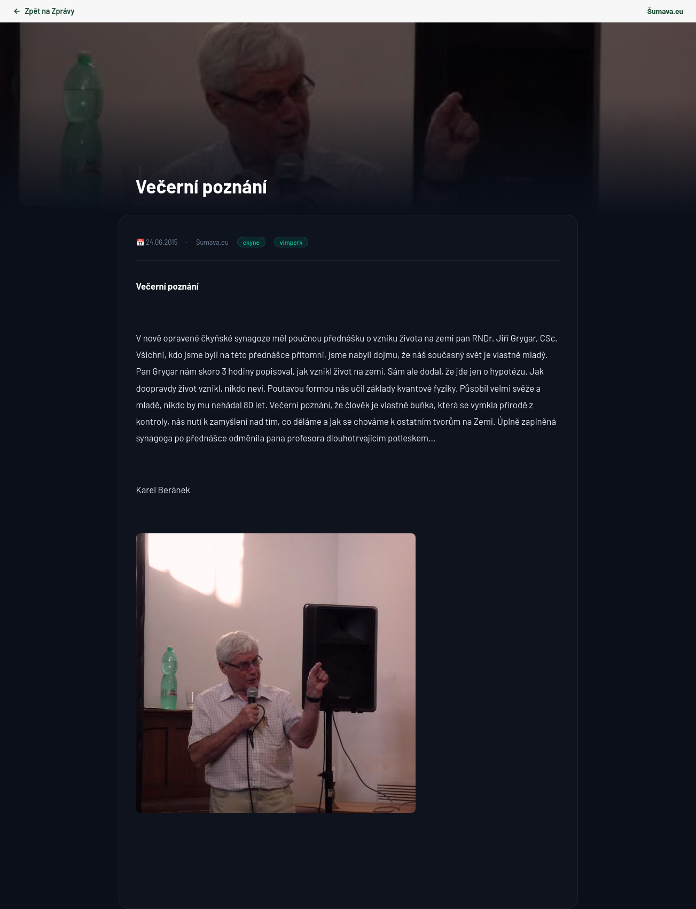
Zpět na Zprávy (43, 10)
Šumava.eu (665, 10)
